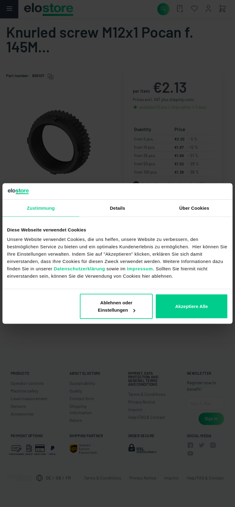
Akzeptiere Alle (191, 306)
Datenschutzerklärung (79, 268)
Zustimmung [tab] (41, 207)
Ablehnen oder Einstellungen (116, 306)
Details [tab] (117, 207)
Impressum (140, 268)
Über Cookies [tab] (194, 207)
